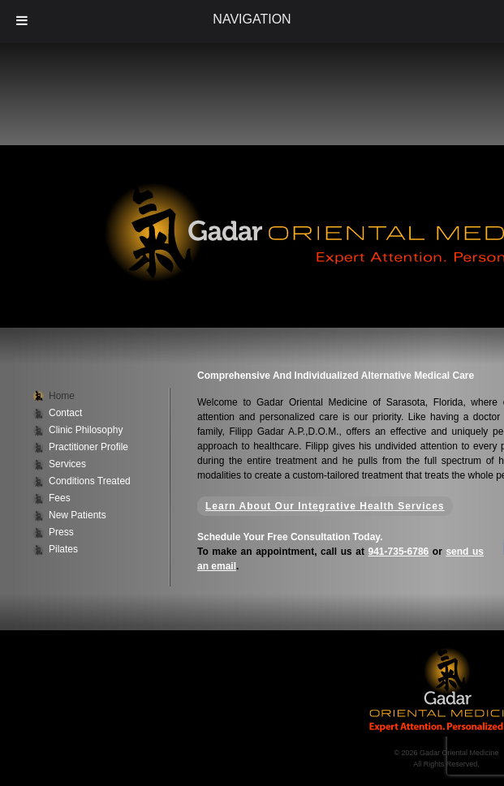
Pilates (63, 549)
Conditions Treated (90, 481)
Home (62, 396)
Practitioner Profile (88, 447)
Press (61, 532)
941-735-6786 (398, 551)
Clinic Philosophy (86, 430)
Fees (60, 498)
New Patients (77, 515)
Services (67, 464)
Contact (65, 413)
